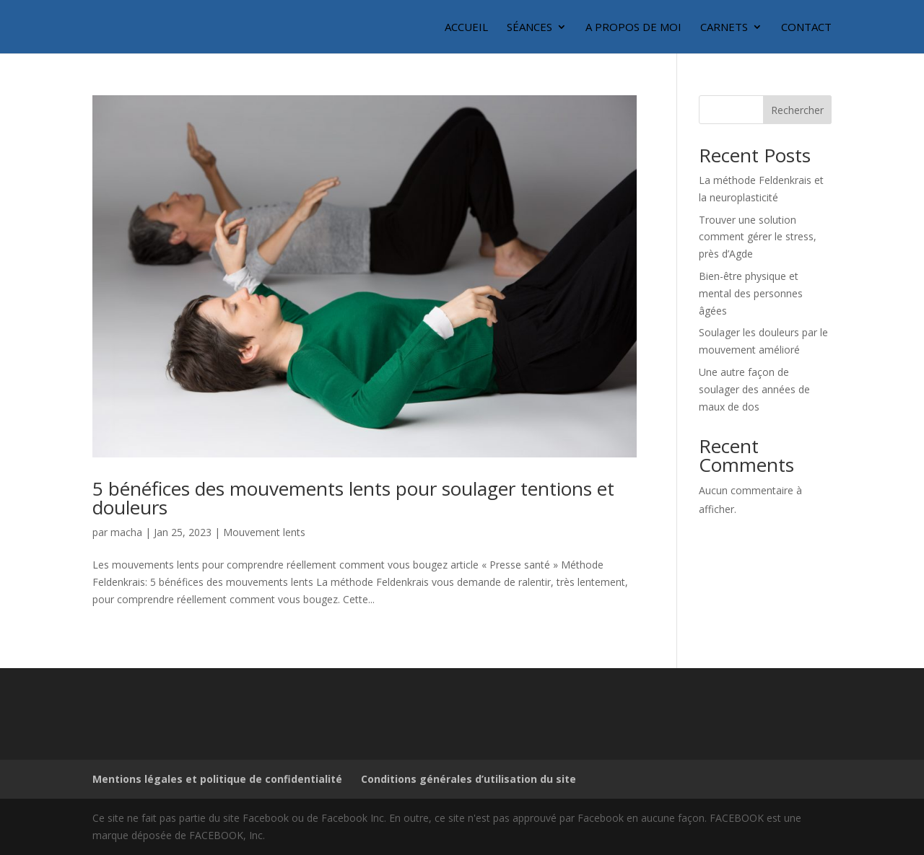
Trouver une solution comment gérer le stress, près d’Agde (757, 237)
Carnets (724, 28)
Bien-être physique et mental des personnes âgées (751, 293)
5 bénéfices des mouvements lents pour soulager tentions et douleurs (353, 497)
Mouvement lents (264, 532)
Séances (529, 28)
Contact (806, 28)
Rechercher (797, 110)
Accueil (466, 28)
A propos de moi (633, 28)
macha (126, 532)
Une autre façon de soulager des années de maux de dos (754, 389)
